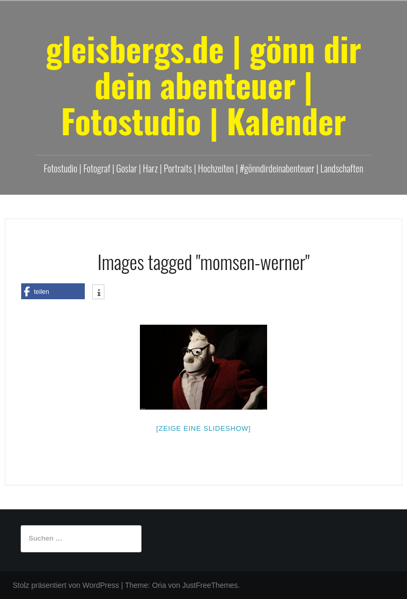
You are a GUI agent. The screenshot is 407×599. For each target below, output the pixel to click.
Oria (159, 585)
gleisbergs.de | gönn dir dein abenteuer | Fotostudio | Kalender (203, 84)
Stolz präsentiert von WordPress (66, 585)
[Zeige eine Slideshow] (203, 428)
